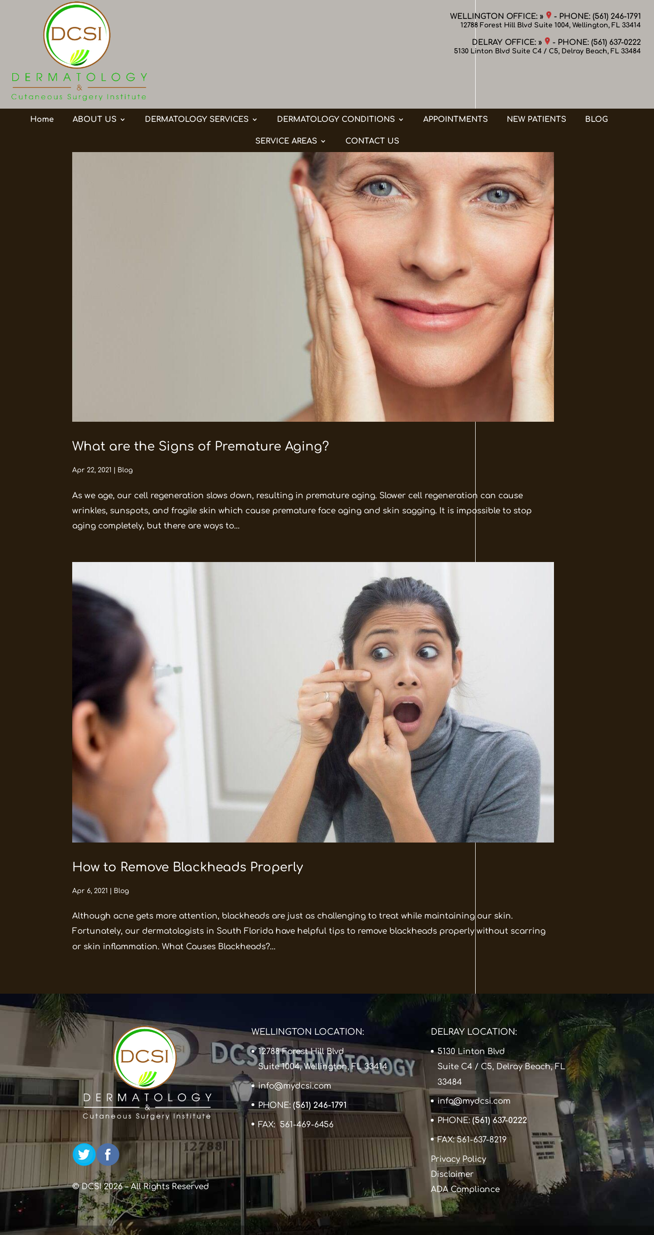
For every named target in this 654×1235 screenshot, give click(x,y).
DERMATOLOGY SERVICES (197, 81)
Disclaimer (452, 1174)
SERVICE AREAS (286, 103)
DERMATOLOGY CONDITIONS (336, 81)
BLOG (596, 81)
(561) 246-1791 (617, 16)
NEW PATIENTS (536, 81)
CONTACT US (372, 103)
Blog (125, 470)
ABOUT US (95, 81)
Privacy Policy (458, 1159)
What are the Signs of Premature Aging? (200, 446)
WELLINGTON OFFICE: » (501, 16)
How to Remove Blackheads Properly (187, 867)
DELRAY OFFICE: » (511, 42)
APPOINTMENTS (455, 81)
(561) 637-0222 (616, 42)
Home (42, 81)
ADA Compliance (465, 1189)
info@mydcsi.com (294, 1086)
